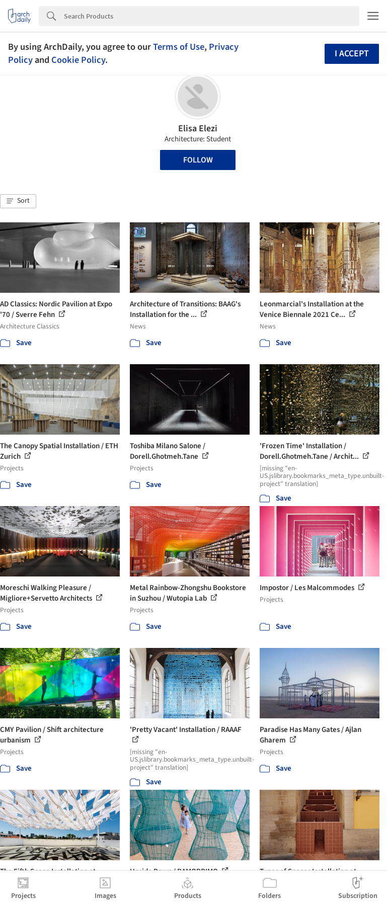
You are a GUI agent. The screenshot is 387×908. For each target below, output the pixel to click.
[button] (18, 201)
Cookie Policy (78, 59)
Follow (198, 160)
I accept (352, 53)
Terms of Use (178, 46)
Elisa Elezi (197, 128)
